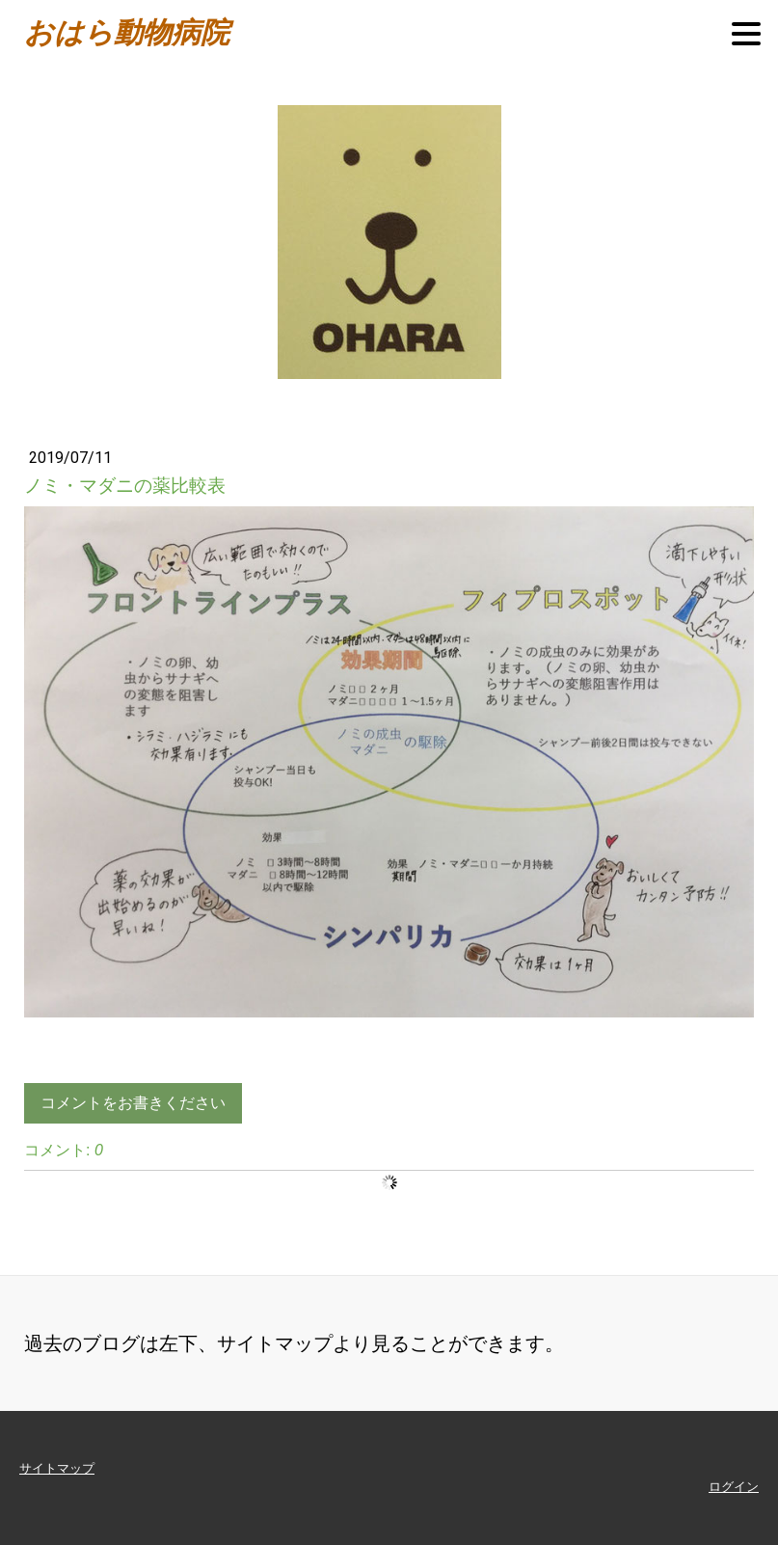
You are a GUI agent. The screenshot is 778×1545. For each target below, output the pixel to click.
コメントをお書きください (133, 1103)
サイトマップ (56, 1468)
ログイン (734, 1486)
